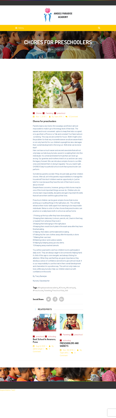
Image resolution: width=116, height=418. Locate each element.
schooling (52, 337)
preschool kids (58, 291)
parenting (48, 291)
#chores (62, 288)
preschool (61, 113)
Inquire (3, 390)
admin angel (37, 349)
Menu (19, 28)
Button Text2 (10, 390)
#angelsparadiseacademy (48, 288)
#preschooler (38, 291)
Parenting (49, 113)
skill (66, 291)
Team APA (58, 117)
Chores (47, 49)
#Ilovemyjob (71, 288)
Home (38, 49)
